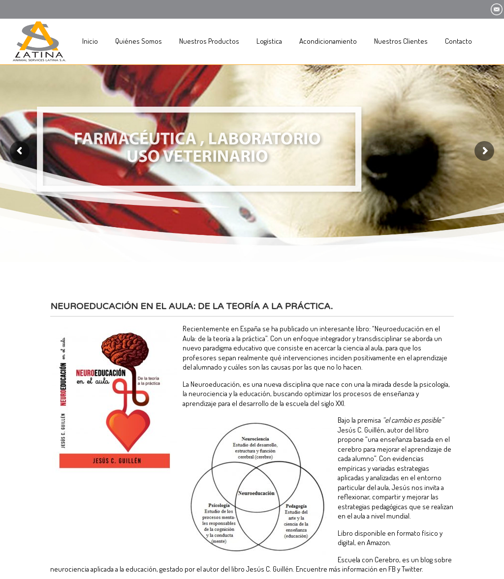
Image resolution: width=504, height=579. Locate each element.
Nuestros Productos (209, 41)
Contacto (458, 41)
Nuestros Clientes (401, 41)
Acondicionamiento (328, 41)
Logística (269, 41)
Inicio (90, 41)
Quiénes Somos (138, 41)
